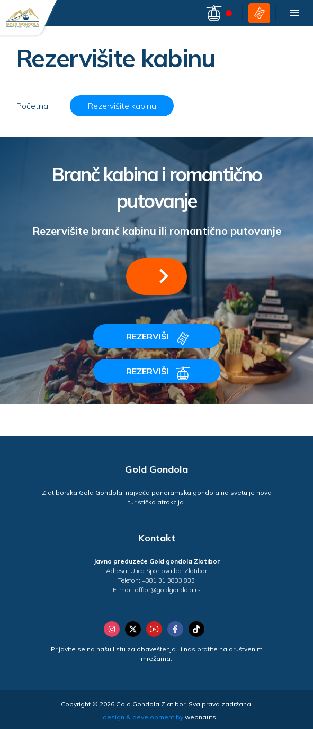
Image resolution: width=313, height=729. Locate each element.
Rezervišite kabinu (122, 105)
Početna (32, 105)
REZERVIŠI (159, 338)
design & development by (159, 717)
